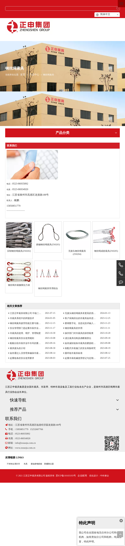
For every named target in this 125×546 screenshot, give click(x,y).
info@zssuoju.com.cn (25, 443)
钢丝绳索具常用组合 (48, 288)
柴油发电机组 (36, 464)
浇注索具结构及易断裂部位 (78, 338)
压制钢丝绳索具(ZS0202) (19, 251)
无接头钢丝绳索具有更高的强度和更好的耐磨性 (88, 313)
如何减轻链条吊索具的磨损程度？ (81, 343)
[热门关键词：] (118, 8)
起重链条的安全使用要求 (22, 358)
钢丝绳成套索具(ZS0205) (106, 251)
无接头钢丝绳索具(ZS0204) (77, 252)
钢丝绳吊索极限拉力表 (19, 285)
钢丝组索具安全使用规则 (22, 338)
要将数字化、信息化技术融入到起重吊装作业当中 (89, 323)
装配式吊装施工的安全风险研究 (80, 348)
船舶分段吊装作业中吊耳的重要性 (26, 343)
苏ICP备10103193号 (66, 475)
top (120, 534)
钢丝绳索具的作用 (73, 328)
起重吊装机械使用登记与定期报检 (81, 358)
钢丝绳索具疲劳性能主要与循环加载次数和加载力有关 (36, 323)
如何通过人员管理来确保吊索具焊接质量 (29, 353)
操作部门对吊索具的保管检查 (79, 333)
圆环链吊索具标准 (73, 353)
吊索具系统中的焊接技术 (22, 318)
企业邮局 (82, 475)
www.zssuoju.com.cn (25, 448)
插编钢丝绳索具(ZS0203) (48, 244)
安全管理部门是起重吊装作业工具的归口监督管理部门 (36, 328)
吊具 (25, 464)
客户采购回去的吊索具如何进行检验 (82, 318)
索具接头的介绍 (17, 348)
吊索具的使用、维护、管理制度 (25, 333)
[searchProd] (60, 8)
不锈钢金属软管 (13, 464)
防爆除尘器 (49, 464)
